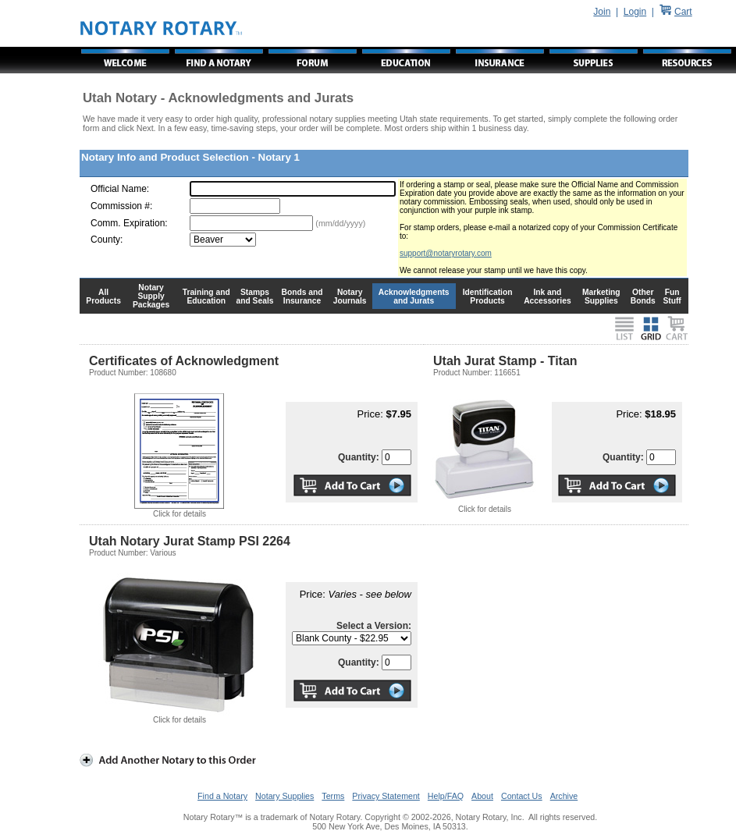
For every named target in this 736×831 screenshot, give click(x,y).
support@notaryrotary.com (446, 253)
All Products (103, 296)
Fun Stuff (672, 296)
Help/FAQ (446, 796)
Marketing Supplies (601, 296)
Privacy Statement (385, 796)
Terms (333, 796)
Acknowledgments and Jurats (414, 296)
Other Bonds (643, 296)
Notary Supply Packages (151, 296)
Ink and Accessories (547, 296)
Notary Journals (350, 296)
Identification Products (488, 296)
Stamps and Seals (255, 296)
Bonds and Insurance (302, 296)
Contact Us (521, 796)
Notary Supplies (284, 796)
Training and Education (206, 296)
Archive (564, 796)
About (482, 796)
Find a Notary (222, 796)
